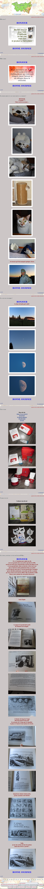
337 (18, 879)
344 (33, 879)
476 (42, 879)
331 (5, 879)
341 (27, 879)
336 (16, 879)
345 (35, 879)
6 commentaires (41, 90)
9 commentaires (41, 292)
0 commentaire (41, 550)
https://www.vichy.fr (22, 414)
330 (3, 879)
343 (31, 879)
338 (20, 879)
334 (12, 879)
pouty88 (1, 52)
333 (9, 879)
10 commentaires (40, 404)
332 (7, 879)
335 (14, 879)
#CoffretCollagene (22, 417)
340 (25, 879)
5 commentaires (41, 53)
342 (29, 879)
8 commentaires (41, 876)
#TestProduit (22, 419)
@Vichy (22, 420)
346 (37, 879)
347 (40, 879)
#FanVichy (22, 415)
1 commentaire (41, 492)
